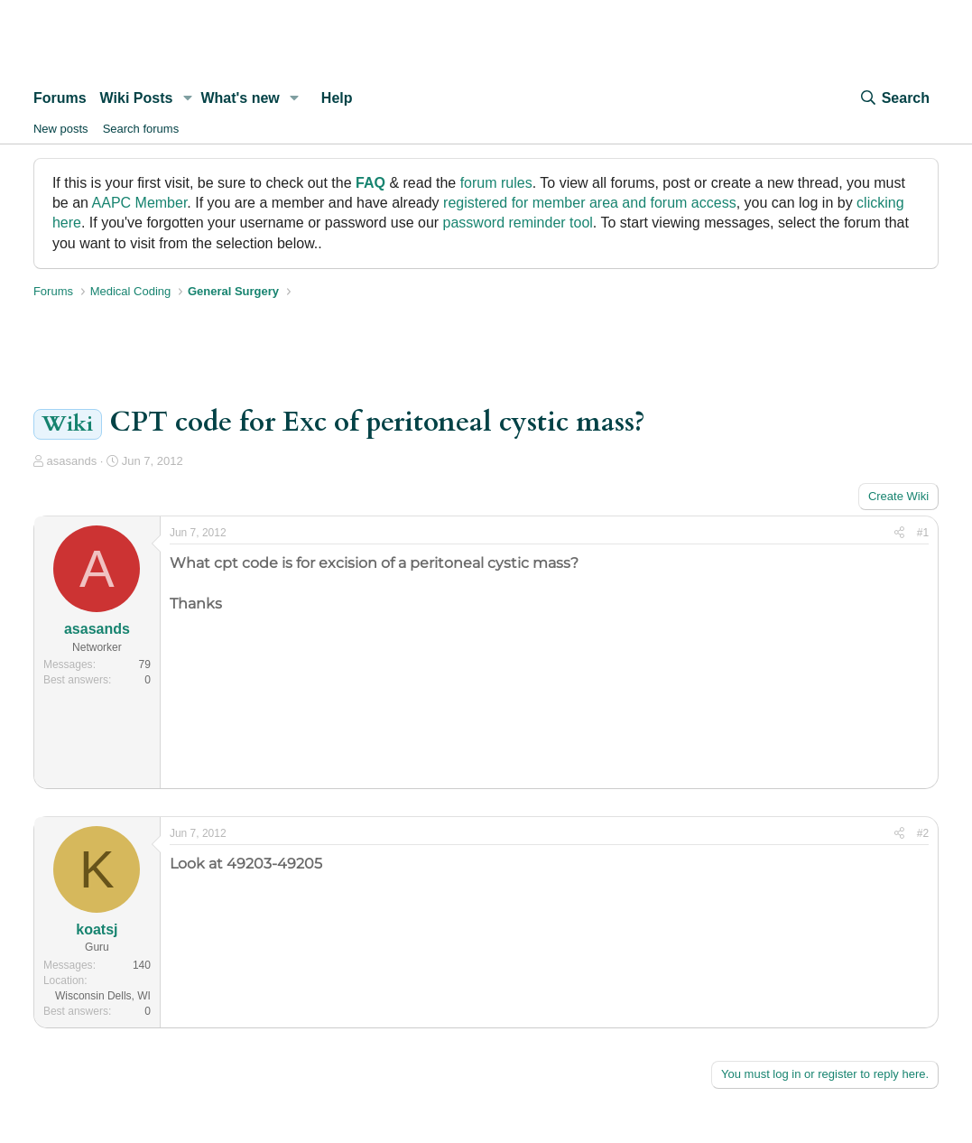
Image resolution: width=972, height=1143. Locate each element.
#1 (923, 532)
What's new (239, 98)
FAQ (370, 182)
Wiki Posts (136, 98)
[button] (187, 98)
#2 (923, 833)
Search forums (141, 128)
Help (337, 98)
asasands (72, 461)
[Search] (894, 98)
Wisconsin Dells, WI (103, 996)
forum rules (496, 182)
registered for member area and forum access (589, 202)
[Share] (899, 533)
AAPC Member (140, 202)
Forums (60, 98)
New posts (60, 128)
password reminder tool (518, 222)
